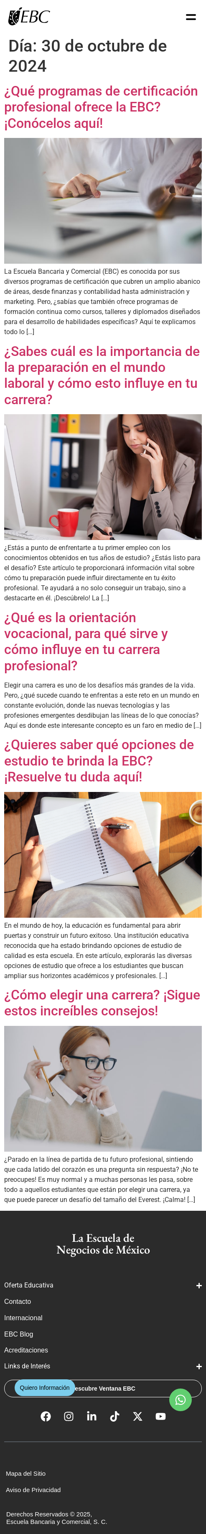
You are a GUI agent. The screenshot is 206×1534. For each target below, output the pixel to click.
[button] (180, 1400)
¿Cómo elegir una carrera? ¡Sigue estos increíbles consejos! (102, 1003)
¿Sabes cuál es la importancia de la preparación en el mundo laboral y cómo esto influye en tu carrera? (102, 375)
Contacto (17, 1301)
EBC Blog (18, 1334)
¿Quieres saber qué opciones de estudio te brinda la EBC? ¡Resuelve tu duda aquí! (99, 761)
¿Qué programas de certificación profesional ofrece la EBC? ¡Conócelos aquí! (101, 107)
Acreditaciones (27, 1350)
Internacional (24, 1317)
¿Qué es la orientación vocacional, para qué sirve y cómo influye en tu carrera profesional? (86, 642)
